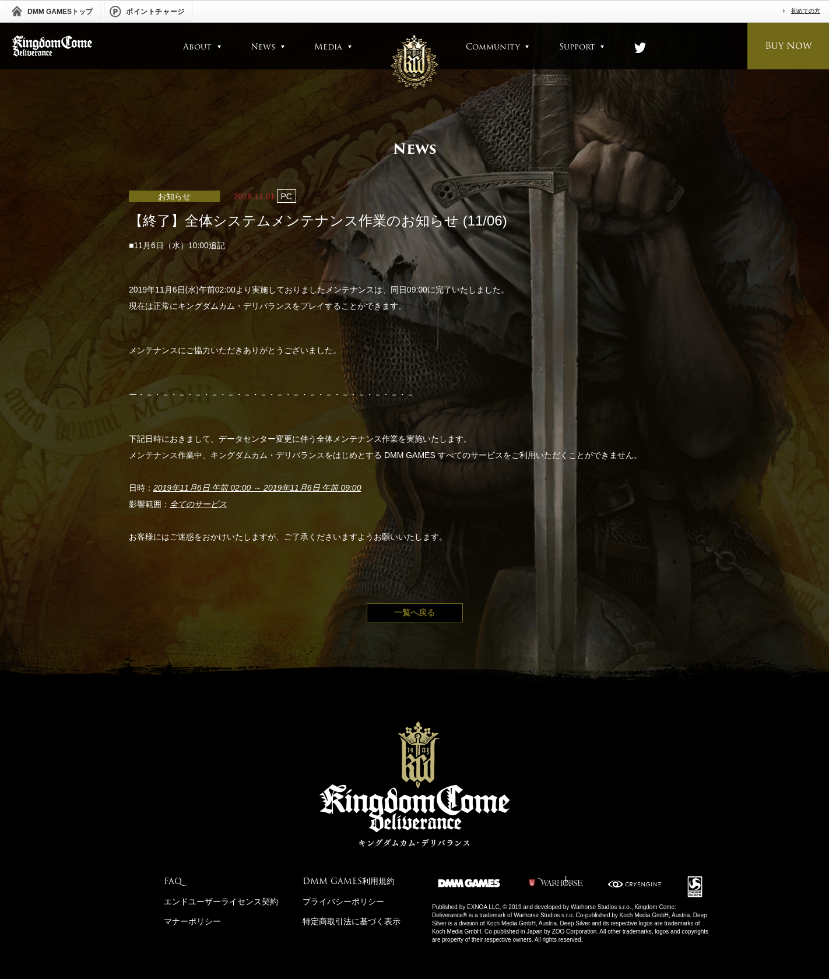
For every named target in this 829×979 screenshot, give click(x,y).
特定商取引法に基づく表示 (352, 921)
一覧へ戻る (414, 612)
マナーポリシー (192, 921)
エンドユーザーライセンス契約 (221, 901)
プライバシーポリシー (343, 901)
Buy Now (788, 45)
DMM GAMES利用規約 (349, 881)
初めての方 (805, 11)
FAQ (173, 881)
